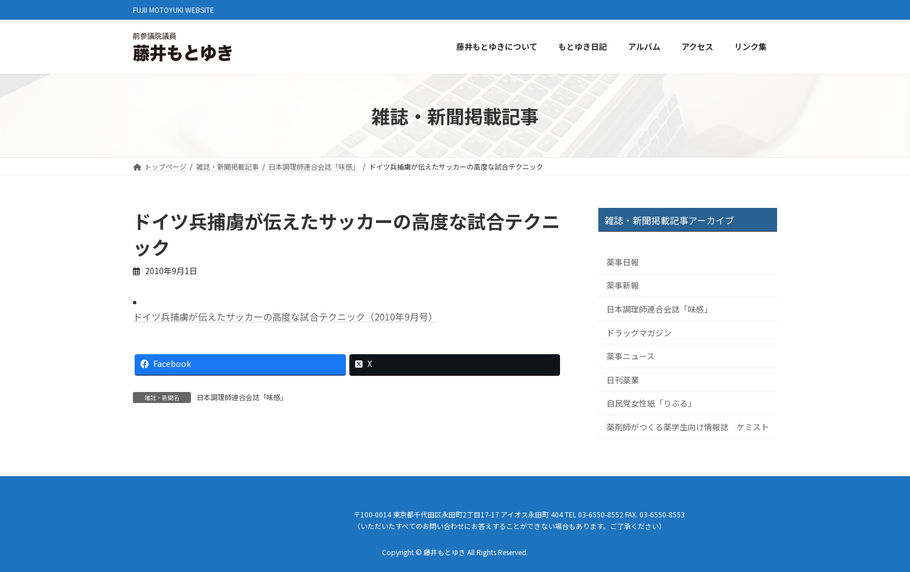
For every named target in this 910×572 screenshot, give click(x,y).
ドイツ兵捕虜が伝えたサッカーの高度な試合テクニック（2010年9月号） (285, 316)
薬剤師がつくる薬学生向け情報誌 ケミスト (687, 427)
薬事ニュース (630, 356)
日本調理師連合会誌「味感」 (242, 397)
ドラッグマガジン (638, 333)
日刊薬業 (622, 380)
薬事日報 (622, 262)
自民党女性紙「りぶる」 (651, 403)
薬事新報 (622, 286)
